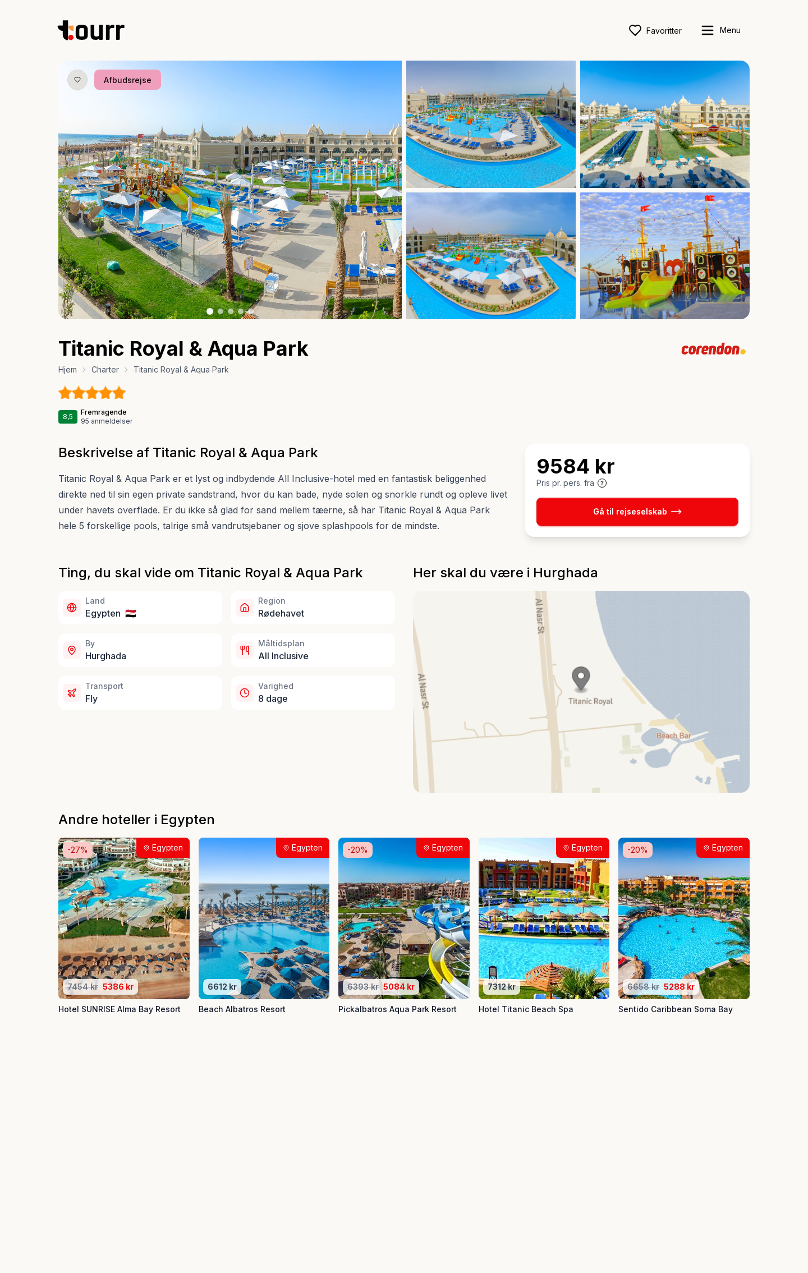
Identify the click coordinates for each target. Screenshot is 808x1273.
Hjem (67, 369)
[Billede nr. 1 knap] (209, 311)
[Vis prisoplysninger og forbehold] (602, 483)
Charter (105, 369)
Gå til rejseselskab (637, 511)
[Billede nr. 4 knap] (241, 311)
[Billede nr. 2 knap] (220, 311)
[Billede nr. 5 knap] (251, 311)
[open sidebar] (720, 30)
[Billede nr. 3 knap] (230, 311)
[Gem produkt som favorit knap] (77, 80)
